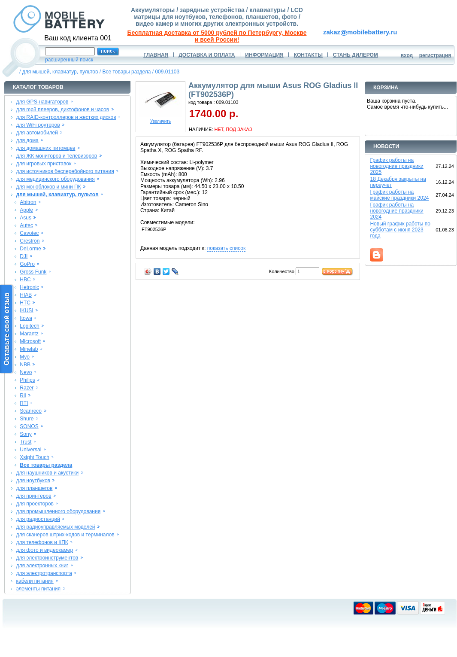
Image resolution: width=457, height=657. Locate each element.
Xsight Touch (34, 457)
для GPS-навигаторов (42, 102)
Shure (26, 419)
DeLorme (30, 249)
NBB (25, 365)
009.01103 (167, 72)
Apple (26, 210)
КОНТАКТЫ (308, 55)
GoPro (27, 264)
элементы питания (38, 589)
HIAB (26, 295)
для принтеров (33, 496)
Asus (25, 218)
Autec (26, 225)
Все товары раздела (126, 72)
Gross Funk (33, 272)
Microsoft (30, 341)
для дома (27, 140)
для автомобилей (37, 133)
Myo (25, 357)
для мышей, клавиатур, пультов (60, 72)
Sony (25, 434)
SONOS (29, 426)
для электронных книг (42, 566)
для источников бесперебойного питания (65, 171)
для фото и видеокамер (44, 550)
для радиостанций (38, 519)
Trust (25, 442)
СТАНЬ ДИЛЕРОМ (355, 55)
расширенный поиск (69, 60)
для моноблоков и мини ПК (48, 187)
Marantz (29, 334)
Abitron (28, 202)
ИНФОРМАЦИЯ (264, 55)
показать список (226, 248)
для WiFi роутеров (38, 125)
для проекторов (35, 504)
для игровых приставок (43, 164)
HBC (25, 280)
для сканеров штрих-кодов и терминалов (65, 535)
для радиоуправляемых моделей (55, 527)
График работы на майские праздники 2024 (399, 195)
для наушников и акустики (47, 473)
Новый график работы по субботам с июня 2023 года (400, 230)
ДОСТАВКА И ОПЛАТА (207, 55)
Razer (26, 388)
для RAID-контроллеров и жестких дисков (66, 117)
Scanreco (31, 411)
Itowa (26, 318)
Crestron (29, 241)
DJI (23, 256)
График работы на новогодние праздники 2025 (396, 166)
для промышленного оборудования (58, 511)
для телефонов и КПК (42, 542)
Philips (27, 380)
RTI (24, 403)
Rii (23, 395)
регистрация (435, 55)
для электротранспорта (44, 573)
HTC (25, 303)
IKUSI (26, 310)
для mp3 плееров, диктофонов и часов (62, 109)
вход (407, 55)
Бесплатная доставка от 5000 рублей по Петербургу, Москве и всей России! (217, 36)
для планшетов (34, 488)
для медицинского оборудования (55, 179)
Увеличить (160, 119)
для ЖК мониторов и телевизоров (56, 156)
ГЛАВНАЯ (155, 55)
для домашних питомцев (45, 148)
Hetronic (29, 287)
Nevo (26, 372)
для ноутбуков (33, 481)
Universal (30, 450)
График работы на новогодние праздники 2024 (396, 211)
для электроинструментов (47, 558)
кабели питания (34, 581)
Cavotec (29, 233)
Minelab (29, 349)
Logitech (29, 326)
